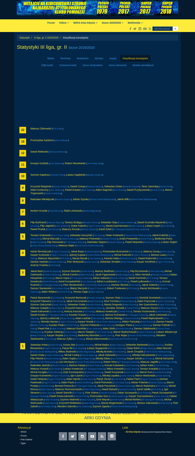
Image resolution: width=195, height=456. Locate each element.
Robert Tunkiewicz (117, 288)
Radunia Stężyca (94, 186)
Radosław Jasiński (40, 365)
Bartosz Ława (158, 255)
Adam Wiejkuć (49, 291)
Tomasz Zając (80, 291)
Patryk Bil (67, 348)
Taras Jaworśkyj (150, 186)
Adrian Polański (139, 382)
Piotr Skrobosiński (73, 284)
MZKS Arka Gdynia (85, 22)
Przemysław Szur (99, 396)
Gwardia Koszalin (132, 186)
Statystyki (24, 37)
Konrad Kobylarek (114, 365)
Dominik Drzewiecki (150, 297)
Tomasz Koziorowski (144, 311)
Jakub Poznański (106, 385)
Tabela (50, 58)
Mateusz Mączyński (48, 258)
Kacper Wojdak (55, 335)
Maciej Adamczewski (97, 338)
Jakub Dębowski (107, 355)
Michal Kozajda (38, 372)
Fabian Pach (133, 379)
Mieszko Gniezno (94, 175)
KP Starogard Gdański (123, 229)
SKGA (23, 432)
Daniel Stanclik (64, 392)
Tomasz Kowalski (149, 368)
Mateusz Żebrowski (40, 128)
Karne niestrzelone (93, 65)
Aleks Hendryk (142, 274)
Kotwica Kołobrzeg (57, 152)
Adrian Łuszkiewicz (107, 281)
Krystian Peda (56, 325)
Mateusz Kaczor (149, 308)
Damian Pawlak (164, 321)
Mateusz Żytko (64, 338)
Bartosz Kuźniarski (115, 314)
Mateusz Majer (66, 245)
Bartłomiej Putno (163, 238)
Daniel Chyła (37, 355)
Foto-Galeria (26, 439)
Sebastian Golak (76, 304)
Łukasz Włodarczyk (166, 332)
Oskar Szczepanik (127, 392)
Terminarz (65, 58)
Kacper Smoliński (146, 261)
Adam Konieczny (39, 189)
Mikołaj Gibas (103, 358)
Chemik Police (57, 175)
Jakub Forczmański (76, 301)
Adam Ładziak (83, 318)
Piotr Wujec (121, 335)
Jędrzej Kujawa (77, 255)
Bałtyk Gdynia (136, 226)
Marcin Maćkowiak (145, 375)
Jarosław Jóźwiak (115, 308)
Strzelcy (99, 58)
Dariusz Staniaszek (40, 288)
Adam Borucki (163, 348)
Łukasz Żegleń (169, 242)
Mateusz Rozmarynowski (68, 389)
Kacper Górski (134, 358)
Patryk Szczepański (162, 392)
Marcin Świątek (86, 332)
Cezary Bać (69, 344)
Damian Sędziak (39, 261)
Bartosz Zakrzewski (147, 403)
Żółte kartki (47, 65)
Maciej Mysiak (80, 258)
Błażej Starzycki (78, 288)
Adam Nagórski (104, 189)
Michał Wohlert (133, 399)
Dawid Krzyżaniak (113, 372)
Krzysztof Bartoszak (75, 297)
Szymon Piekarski (89, 325)
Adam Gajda (69, 358)
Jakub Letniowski (158, 314)
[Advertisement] (97, 98)
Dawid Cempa (77, 186)
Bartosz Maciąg (113, 318)
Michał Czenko (70, 274)
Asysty (112, 58)
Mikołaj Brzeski (104, 351)
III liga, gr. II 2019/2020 (46, 37)
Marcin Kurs (146, 372)
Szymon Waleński (69, 399)
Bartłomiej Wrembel (88, 335)
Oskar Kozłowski (114, 235)
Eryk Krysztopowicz (73, 372)
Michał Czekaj (71, 355)
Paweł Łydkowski (140, 281)
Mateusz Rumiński (76, 328)
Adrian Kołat (146, 365)
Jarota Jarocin (167, 251)
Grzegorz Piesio (124, 325)
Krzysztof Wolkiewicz (70, 403)
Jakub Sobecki (149, 284)
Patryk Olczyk (103, 379)
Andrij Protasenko (128, 238)
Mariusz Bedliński (104, 271)
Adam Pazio (67, 382)
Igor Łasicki (77, 375)
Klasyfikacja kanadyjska (135, 58)
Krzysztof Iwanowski (76, 308)
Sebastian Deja (109, 222)
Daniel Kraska (37, 314)
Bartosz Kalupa (77, 365)
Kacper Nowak (85, 321)
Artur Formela (111, 301)
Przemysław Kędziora (42, 140)
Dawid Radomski (147, 258)
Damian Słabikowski (145, 328)
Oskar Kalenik (78, 225)
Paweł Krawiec (73, 189)
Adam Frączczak (146, 301)
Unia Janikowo (61, 140)
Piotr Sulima (91, 392)
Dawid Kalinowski (39, 311)
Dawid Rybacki (110, 389)
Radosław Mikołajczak (42, 199)
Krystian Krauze (77, 314)
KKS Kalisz (58, 129)
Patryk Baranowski (40, 297)
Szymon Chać (112, 297)
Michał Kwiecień (122, 255)
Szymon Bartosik (71, 271)
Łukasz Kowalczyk (73, 368)
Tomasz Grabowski (40, 235)
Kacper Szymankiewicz (141, 396)
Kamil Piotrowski (103, 382)
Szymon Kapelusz (40, 174)
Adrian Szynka (80, 199)
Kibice (64, 22)
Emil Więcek (103, 399)
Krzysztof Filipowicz (40, 301)
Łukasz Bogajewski (97, 348)
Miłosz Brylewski (67, 351)
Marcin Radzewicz (145, 385)
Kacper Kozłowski (39, 255)
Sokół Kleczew (55, 211)
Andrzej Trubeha (39, 265)
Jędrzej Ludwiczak (49, 318)
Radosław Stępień (97, 242)
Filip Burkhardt (38, 222)
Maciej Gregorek (113, 304)
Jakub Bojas (77, 251)
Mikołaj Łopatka (110, 375)
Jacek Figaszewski (105, 274)
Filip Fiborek (36, 358)
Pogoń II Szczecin (95, 226)
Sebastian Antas (39, 344)
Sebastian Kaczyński (81, 235)
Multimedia (135, 22)
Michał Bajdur (102, 344)
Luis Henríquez (67, 361)
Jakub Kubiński (160, 235)
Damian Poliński (161, 325)
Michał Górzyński (164, 358)
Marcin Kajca (62, 278)
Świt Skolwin (88, 190)
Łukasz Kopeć (152, 225)
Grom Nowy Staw (95, 163)
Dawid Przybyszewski (138, 189)
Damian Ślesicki (119, 284)
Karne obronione (118, 65)
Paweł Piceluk (37, 229)
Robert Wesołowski (75, 163)
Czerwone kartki (67, 65)
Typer (23, 443)
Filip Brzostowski (139, 271)
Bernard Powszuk (64, 385)
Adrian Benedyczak (40, 251)
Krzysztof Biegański (40, 186)
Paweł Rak (43, 328)
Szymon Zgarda (101, 406)
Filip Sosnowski (55, 242)
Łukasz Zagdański (75, 174)
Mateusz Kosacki (39, 368)
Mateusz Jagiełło (149, 361)
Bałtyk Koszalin (38, 242)
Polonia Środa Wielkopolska (102, 199)
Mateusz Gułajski (39, 308)
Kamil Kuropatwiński (69, 281)
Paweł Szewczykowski (61, 396)
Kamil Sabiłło (144, 389)
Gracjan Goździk (39, 163)
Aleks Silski (109, 328)
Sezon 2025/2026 (112, 22)
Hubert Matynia (38, 379)
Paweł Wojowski (134, 242)
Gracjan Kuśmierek (40, 375)
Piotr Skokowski (75, 261)
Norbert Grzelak (38, 210)
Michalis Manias (49, 321)
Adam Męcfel (73, 379)
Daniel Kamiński (137, 278)
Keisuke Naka (111, 258)
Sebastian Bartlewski (137, 344)
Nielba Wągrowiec (91, 211)
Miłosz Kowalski (115, 368)
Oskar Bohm (133, 348)
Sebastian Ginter (113, 186)
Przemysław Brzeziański (116, 251)
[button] (175, 29)
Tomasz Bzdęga (73, 222)
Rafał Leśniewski (73, 210)
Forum (51, 22)
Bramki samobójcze (143, 65)
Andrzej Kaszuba (73, 311)
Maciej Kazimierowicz (117, 225)
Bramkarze (83, 58)
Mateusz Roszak (71, 229)
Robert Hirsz (110, 361)
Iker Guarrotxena (148, 304)
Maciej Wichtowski (150, 288)
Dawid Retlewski (39, 151)
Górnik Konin (166, 186)
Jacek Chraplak (135, 351)
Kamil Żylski (105, 229)
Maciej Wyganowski (111, 403)
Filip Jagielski (47, 225)
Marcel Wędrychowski (125, 332)
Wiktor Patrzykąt (131, 321)
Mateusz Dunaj (151, 251)
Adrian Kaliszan (101, 278)
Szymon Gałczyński (40, 304)
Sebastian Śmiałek (110, 261)
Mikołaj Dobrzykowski (143, 355)
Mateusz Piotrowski (89, 238)
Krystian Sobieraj (53, 332)
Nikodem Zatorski (66, 406)
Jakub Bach (36, 271)
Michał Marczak (51, 238)
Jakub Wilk (123, 199)
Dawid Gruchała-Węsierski (151, 222)
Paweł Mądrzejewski (152, 318)
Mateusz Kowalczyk (106, 311)
